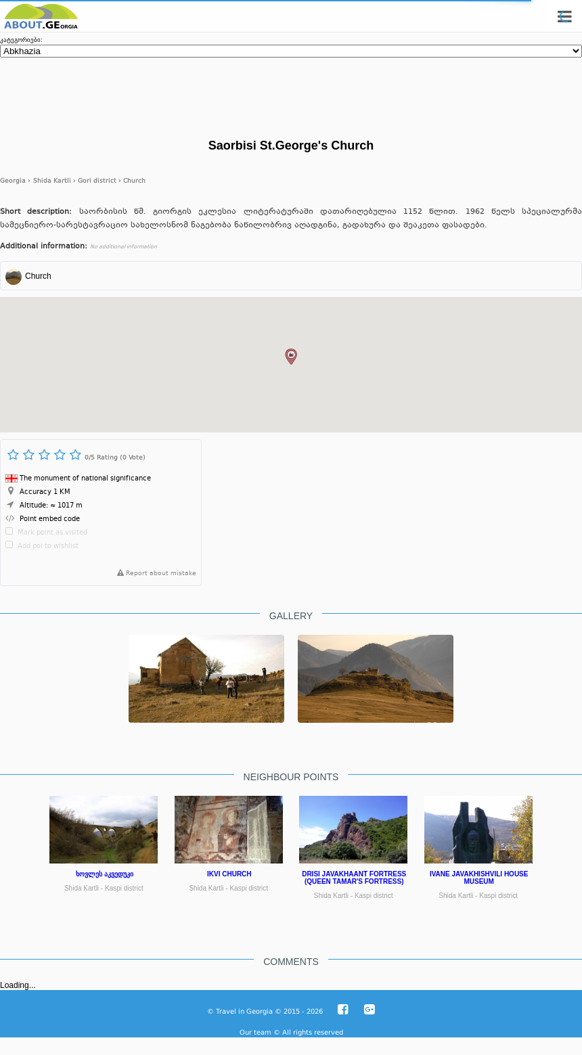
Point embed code (50, 519)
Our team (255, 1032)
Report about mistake (154, 574)
